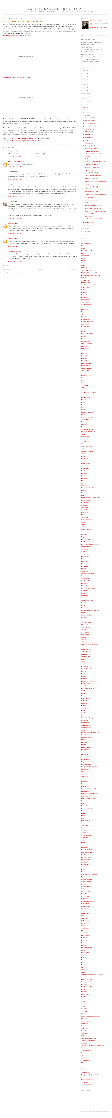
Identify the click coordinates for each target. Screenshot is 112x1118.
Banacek (83, 671)
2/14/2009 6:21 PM (14, 166)
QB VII (83, 967)
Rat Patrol (84, 977)
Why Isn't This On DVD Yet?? (93, 205)
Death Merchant (85, 312)
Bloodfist (83, 331)
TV (82, 263)
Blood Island (85, 458)
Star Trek (83, 277)
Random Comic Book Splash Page (91, 275)
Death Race (84, 473)
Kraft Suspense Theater (87, 852)
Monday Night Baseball (88, 901)
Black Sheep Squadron (87, 688)
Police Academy (85, 365)
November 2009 (89, 120)
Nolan (83, 598)
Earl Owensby (85, 556)
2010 (85, 113)
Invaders (83, 818)
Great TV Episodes (86, 343)
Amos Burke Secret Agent (88, 649)
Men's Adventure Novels (88, 251)
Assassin (83, 453)
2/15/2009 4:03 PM (14, 179)
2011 (85, 110)
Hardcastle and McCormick (89, 488)
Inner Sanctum (85, 378)
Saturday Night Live (87, 412)
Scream (83, 1001)
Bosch (83, 696)
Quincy (83, 972)
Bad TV (83, 253)
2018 (85, 90)
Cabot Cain (84, 549)
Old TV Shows (24, 140)
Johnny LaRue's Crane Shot (56, 8)
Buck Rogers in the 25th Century (90, 544)
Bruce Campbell (85, 463)
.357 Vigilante (85, 441)
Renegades (84, 984)
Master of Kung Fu (86, 886)
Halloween (84, 358)
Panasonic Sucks (86, 363)
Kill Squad (84, 583)
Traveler (83, 1057)
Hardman (83, 490)
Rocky (83, 989)
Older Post (74, 269)
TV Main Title (85, 280)
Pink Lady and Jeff (86, 947)
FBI (82, 564)
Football (83, 483)
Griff (82, 771)
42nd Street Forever (86, 446)
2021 (85, 82)
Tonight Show (85, 419)
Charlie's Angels (85, 466)
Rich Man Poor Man (87, 987)
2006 (85, 231)
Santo (83, 999)
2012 (85, 107)
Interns (83, 815)
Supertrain (84, 1033)
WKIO (83, 1077)
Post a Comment (7, 266)
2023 (85, 76)
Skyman (83, 1013)
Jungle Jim (84, 840)
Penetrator (84, 292)
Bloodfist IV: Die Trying (91, 191)
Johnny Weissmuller (87, 835)
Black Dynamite (85, 539)
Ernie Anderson (85, 307)
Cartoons (83, 551)
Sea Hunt (83, 1004)
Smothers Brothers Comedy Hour (90, 1016)
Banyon (83, 673)
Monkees (83, 407)
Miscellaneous (85, 502)
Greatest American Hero (88, 573)
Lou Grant (84, 585)
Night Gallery (85, 921)
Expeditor (84, 561)
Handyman (84, 779)
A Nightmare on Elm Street (89, 392)
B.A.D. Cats (84, 664)
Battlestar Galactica (86, 683)
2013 (85, 104)
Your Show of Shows (87, 1084)
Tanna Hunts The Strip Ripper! (93, 175)
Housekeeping (85, 493)
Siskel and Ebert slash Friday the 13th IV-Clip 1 (16, 35)
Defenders (84, 476)
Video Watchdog (86, 1072)
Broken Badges (85, 698)
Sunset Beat (84, 1031)
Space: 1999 (84, 1023)
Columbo (83, 730)
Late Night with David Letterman (90, 497)
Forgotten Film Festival (88, 762)
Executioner (84, 309)
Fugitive (83, 568)
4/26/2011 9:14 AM (14, 261)
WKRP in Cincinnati (87, 625)
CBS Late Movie (86, 546)
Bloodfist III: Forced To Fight (93, 208)
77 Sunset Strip (85, 632)
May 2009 (88, 137)
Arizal (83, 524)
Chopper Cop (85, 468)
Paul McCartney (85, 938)
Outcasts (83, 925)
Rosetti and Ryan (86, 994)
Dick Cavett (84, 740)
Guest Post (84, 774)
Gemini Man (84, 571)
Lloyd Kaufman (85, 864)
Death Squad (85, 735)
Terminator (84, 1043)
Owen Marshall (85, 928)
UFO (82, 1062)
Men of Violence (86, 500)
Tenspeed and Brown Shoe (88, 1040)
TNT (82, 387)
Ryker (83, 409)
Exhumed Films (85, 749)
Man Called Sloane (86, 879)
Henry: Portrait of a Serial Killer (90, 789)
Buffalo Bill (84, 700)
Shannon (83, 612)
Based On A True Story (91, 178)
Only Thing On (85, 507)
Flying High (84, 566)
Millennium (84, 898)
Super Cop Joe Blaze (87, 417)
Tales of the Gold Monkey (88, 1038)
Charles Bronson (86, 304)
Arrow (83, 659)
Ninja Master (85, 424)
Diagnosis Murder (86, 737)
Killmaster (84, 845)
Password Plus (85, 933)
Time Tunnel (84, 620)
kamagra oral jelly (13, 251)
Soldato (83, 414)
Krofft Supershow (86, 855)
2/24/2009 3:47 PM (14, 233)
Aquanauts (84, 654)
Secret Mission (85, 1009)
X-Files (83, 439)
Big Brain (84, 534)
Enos (82, 559)
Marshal (83, 884)
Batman (83, 339)
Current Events (85, 287)
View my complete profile (99, 27)
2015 (85, 99)
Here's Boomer (85, 791)
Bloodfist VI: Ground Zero (92, 148)
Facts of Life (84, 754)
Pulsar (83, 965)
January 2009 (89, 222)
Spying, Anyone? (89, 184)
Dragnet (83, 744)
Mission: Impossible (87, 321)
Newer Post (6, 269)
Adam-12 (84, 637)
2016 (85, 96)
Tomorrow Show (86, 622)
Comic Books (85, 255)
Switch (83, 1035)
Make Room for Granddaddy (89, 874)
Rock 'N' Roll (85, 324)
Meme (83, 593)
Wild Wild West (85, 627)
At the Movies (13, 140)
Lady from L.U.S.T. (86, 857)
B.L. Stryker (84, 666)
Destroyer (84, 478)
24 (82, 444)
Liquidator (84, 862)
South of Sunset (85, 1021)
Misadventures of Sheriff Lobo (89, 285)
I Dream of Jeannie (86, 808)
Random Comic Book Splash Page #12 (96, 194)
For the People (85, 759)
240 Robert (84, 630)
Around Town (85, 370)
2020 (85, 85)
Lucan (83, 869)
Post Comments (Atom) (17, 273)
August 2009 (89, 129)
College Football (86, 727)
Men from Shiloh (86, 891)
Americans (84, 647)
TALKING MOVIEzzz (14, 161)
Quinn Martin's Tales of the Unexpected (92, 974)
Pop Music (84, 294)
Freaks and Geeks (86, 764)
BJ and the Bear (85, 282)
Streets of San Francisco (88, 431)
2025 (85, 71)
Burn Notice (84, 705)
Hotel (82, 803)
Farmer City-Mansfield (87, 757)
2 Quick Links (89, 170)
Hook (82, 801)
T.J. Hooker (84, 385)
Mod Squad (84, 505)
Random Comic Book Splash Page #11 (95, 219)
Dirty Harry (84, 353)
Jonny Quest (84, 837)
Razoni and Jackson (86, 979)
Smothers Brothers (86, 615)
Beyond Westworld (86, 686)
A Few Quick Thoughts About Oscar (95, 161)
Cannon (83, 373)
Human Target (85, 806)
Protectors (84, 962)
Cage (82, 715)
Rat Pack (83, 427)
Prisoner (83, 957)
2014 (85, 101)
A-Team (83, 449)
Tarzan (83, 434)
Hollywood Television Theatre (89, 793)
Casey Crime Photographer (88, 718)
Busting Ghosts (85, 708)
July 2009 (88, 132)
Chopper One (85, 722)
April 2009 (88, 140)
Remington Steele (86, 982)
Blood (83, 691)
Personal (83, 260)
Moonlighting (85, 903)
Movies (83, 248)
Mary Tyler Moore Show (88, 588)
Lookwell (84, 867)
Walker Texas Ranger (87, 1079)
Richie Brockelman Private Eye (90, 610)
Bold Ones (84, 542)
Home (40, 269)
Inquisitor (84, 576)
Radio (83, 605)
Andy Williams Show (87, 652)
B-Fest (83, 456)
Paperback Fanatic (86, 510)
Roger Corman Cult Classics (89, 272)
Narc (82, 422)
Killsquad (84, 847)
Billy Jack (84, 537)
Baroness (83, 676)
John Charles (85, 832)
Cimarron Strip (85, 725)
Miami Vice (84, 894)
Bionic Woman (85, 397)
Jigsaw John (84, 828)
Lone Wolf (84, 360)
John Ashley (84, 830)
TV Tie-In (84, 290)
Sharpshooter (85, 348)
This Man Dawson (86, 1050)
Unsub (83, 1065)
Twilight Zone (85, 1060)
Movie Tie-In (85, 906)
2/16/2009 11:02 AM (15, 196)
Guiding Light (85, 776)
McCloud (84, 889)
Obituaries (84, 265)
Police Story (84, 603)
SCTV (83, 383)
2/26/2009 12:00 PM (15, 246)
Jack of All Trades (86, 823)
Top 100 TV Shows (86, 270)
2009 (85, 115)
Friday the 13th (85, 319)
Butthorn (83, 710)
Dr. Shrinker (84, 742)
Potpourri (84, 955)
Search (83, 1006)
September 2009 (90, 126)
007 (82, 314)
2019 (85, 87)
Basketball (84, 678)
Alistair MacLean (86, 368)
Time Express (85, 1053)
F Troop (83, 752)
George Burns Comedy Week (89, 766)
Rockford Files (85, 326)
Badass (83, 258)
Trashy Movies (35, 140)
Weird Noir (84, 1082)
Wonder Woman (85, 436)
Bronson (83, 461)
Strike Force (84, 1028)
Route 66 (83, 996)
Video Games (85, 1070)
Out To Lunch (89, 203)
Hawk (83, 784)
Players (83, 950)
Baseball (83, 317)
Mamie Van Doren (86, 877)
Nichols (83, 916)
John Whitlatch (85, 578)
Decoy (83, 554)
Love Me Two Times (90, 197)
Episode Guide (85, 356)
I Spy (82, 810)
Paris (82, 930)
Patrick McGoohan (86, 935)
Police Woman (85, 952)
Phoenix (83, 945)
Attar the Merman (86, 529)
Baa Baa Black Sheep (87, 669)
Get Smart (84, 485)
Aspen (83, 661)
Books (83, 246)
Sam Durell (84, 517)
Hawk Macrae (85, 786)
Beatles (83, 395)
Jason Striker (85, 825)
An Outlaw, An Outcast (91, 200)
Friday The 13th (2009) (91, 173)
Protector (83, 960)
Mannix (83, 380)
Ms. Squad (84, 908)
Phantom (83, 943)
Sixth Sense (84, 1011)
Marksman (84, 405)
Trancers (83, 390)
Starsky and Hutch (86, 519)
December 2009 (89, 118)
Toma (82, 1055)
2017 (85, 93)
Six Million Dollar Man (88, 429)
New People (84, 595)
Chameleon (84, 720)
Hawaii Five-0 (85, 346)
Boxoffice (84, 297)
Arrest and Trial (85, 656)
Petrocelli (84, 940)
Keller (83, 842)
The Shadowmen (89, 159)
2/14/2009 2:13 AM (14, 156)
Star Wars (84, 617)
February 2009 (89, 146)
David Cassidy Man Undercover (90, 732)
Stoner (83, 1026)
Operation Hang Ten (87, 600)
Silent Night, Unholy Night (92, 164)
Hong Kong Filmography (88, 798)
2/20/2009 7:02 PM (14, 218)
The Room (84, 1048)
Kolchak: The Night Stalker (89, 850)
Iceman (83, 813)
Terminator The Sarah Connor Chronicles (92, 1045)
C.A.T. (83, 713)
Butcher (83, 336)
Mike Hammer (85, 896)
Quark (83, 969)
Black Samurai (85, 400)
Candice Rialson (86, 341)
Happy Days (84, 781)
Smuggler (84, 1018)
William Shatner (85, 268)
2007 (85, 228)
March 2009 (88, 143)
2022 (85, 79)
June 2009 (88, 134)
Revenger (84, 607)
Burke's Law (84, 703)
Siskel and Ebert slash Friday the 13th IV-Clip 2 (16, 77)
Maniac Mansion (86, 881)
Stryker (83, 522)
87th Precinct (85, 634)
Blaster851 (11, 223)
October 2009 (89, 123)
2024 (85, 73)
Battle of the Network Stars (89, 681)
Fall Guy (83, 480)
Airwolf (83, 639)
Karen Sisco (84, 329)
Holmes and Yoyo (86, 796)
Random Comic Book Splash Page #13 (96, 181)
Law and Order (85, 859)
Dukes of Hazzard (86, 747)
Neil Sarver (11, 201)
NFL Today (84, 911)
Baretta (83, 532)
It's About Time (85, 820)
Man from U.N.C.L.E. (87, 334)
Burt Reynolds (85, 302)
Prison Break (85, 512)
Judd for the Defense (87, 581)
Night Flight (84, 918)
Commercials (85, 351)
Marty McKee (96, 21)
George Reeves (85, 769)
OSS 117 (83, 923)
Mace (82, 872)
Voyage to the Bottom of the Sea (90, 1075)
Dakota (83, 471)
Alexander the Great (87, 642)
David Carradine (86, 375)
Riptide (83, 515)
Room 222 (84, 991)
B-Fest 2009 (88, 216)
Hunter (83, 495)
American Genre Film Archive (89, 644)
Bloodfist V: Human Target (92, 167)
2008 (85, 226)
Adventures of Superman (88, 451)
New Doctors (85, 913)
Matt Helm (84, 590)
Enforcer (83, 402)
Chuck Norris (85, 299)
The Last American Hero (92, 151)
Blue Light (84, 693)
